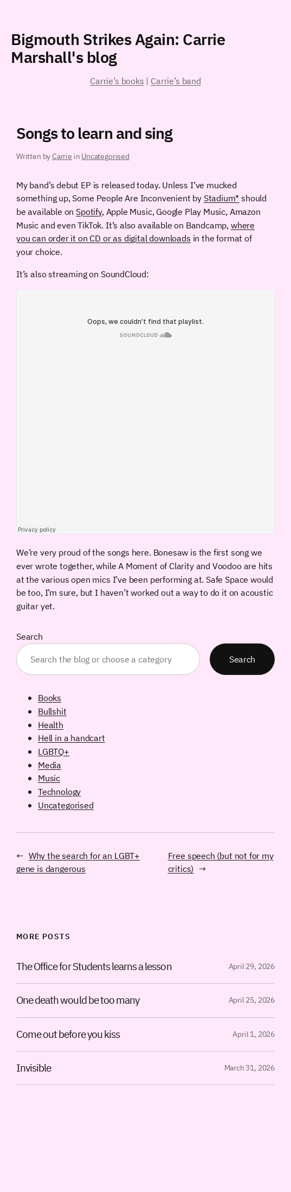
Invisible (33, 1068)
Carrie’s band (176, 81)
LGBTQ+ (53, 751)
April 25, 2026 (252, 1000)
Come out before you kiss (68, 1034)
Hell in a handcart (71, 738)
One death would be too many (77, 1000)
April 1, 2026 (253, 1034)
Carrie (62, 156)
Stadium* (222, 198)
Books (49, 698)
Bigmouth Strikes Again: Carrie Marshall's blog (118, 48)
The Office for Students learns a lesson (94, 966)
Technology (59, 792)
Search (29, 636)
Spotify (89, 212)
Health (50, 725)
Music (49, 778)
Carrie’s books (117, 81)
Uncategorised (105, 156)
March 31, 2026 (249, 1068)
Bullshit (52, 711)
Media (49, 765)
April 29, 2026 (252, 966)
